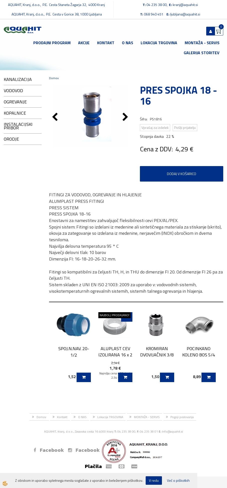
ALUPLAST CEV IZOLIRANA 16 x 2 (115, 351)
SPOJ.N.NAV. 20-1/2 (73, 351)
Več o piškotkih (178, 480)
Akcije (84, 43)
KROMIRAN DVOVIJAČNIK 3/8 (157, 351)
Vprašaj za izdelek (155, 127)
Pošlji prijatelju (185, 127)
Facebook (49, 450)
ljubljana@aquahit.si (185, 14)
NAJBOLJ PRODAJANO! (114, 315)
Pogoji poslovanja (182, 417)
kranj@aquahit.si (185, 4)
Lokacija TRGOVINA (159, 43)
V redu (154, 480)
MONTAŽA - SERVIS (202, 43)
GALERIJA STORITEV (201, 53)
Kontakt (105, 43)
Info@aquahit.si (172, 431)
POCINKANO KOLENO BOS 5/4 (198, 351)
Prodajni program (52, 43)
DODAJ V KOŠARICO (181, 173)
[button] (126, 117)
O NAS (127, 43)
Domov (54, 78)
